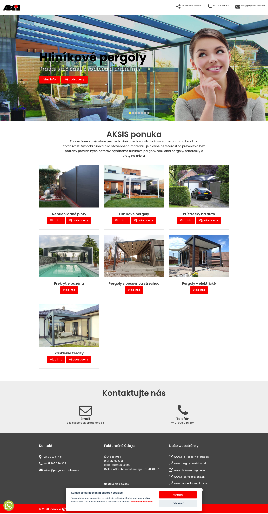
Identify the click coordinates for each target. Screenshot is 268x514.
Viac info (51, 80)
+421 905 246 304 (199, 5)
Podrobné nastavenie (141, 501)
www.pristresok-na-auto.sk (189, 458)
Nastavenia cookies (116, 485)
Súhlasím (178, 495)
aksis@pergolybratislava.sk (243, 5)
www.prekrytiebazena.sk (187, 478)
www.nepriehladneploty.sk (188, 484)
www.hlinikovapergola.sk (187, 471)
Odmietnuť (178, 503)
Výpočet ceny (78, 80)
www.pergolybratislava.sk (188, 464)
